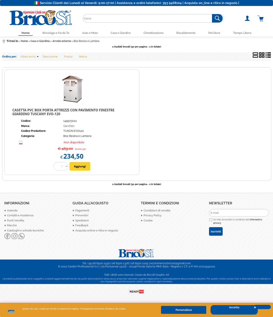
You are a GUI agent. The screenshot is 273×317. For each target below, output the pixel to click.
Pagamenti (82, 210)
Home (26, 32)
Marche (12, 225)
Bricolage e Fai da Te (55, 32)
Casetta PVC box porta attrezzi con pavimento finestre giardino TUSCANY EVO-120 (63, 112)
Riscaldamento (186, 32)
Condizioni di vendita (157, 210)
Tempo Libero (242, 32)
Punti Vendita (15, 220)
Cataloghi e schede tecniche (25, 230)
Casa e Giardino (121, 32)
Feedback (81, 225)
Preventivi (81, 215)
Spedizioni (82, 220)
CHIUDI (262, 307)
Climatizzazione (154, 32)
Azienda (12, 210)
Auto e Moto (90, 32)
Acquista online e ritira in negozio (96, 230)
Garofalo (68, 126)
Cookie (11, 311)
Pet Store (214, 32)
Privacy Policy (152, 215)
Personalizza (184, 309)
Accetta (234, 307)
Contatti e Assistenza (20, 215)
